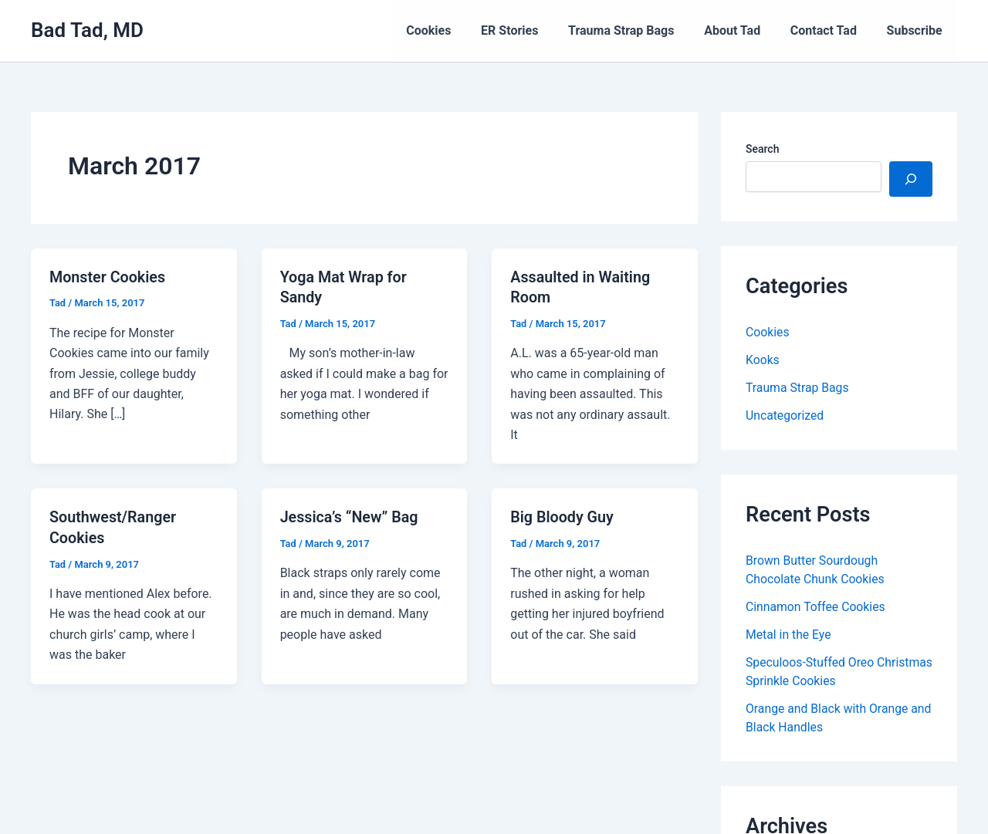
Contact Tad (831, 30)
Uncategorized (785, 415)
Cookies (457, 30)
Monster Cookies (108, 277)
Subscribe (917, 30)
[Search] (910, 179)
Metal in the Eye (789, 634)
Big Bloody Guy (562, 516)
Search (762, 149)
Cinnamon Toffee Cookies (817, 606)
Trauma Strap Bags (639, 30)
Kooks (763, 360)
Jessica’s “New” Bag (350, 516)
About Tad (745, 30)
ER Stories (532, 30)
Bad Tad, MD (87, 30)
